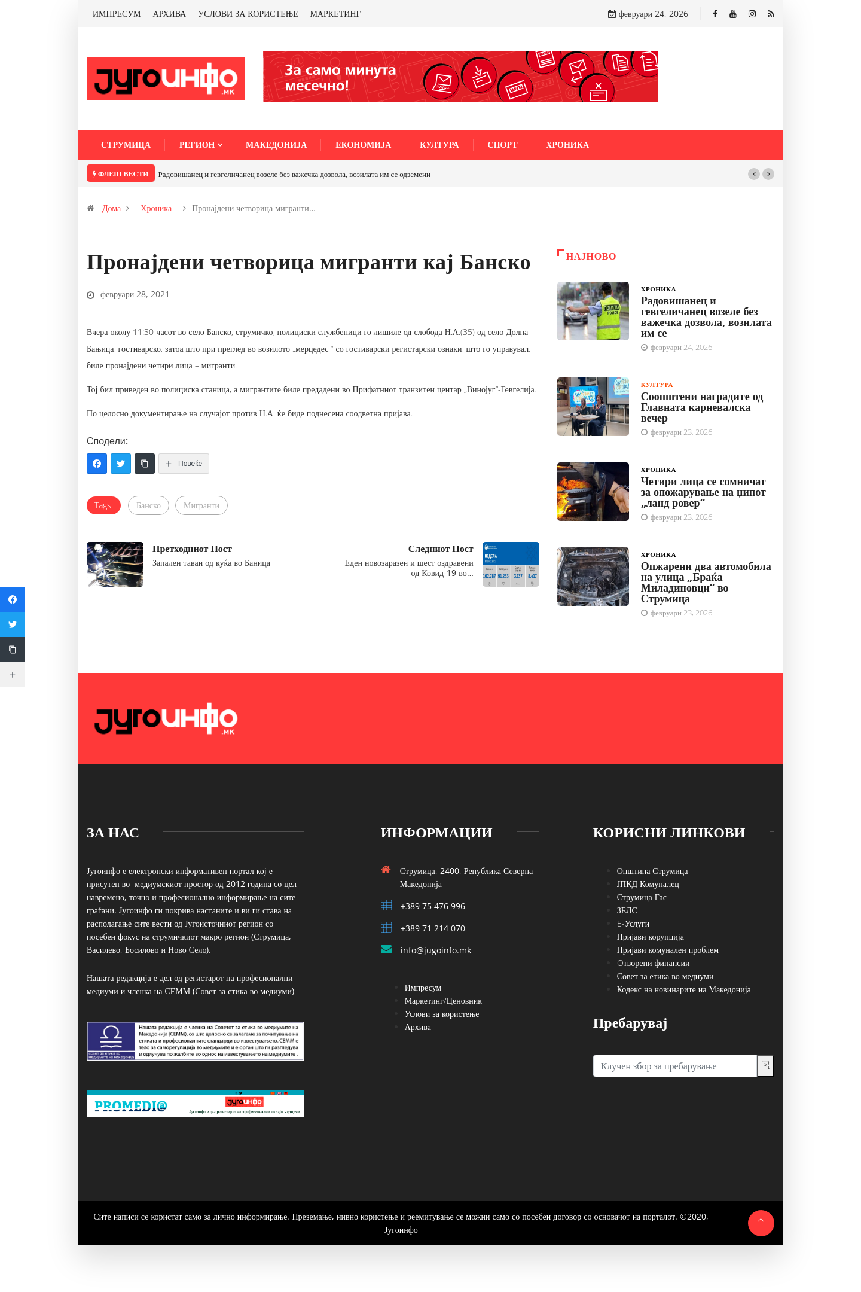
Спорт (503, 144)
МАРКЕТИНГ (335, 13)
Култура (439, 144)
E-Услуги (633, 923)
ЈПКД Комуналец (648, 883)
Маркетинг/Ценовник (443, 1000)
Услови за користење (442, 1013)
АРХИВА (170, 13)
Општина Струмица (652, 870)
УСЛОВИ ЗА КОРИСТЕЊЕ (248, 13)
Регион (197, 144)
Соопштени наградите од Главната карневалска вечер (702, 407)
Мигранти (201, 505)
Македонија (276, 144)
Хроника (568, 144)
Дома (111, 208)
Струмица (126, 144)
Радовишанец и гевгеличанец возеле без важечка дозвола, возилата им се (706, 316)
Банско (148, 505)
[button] (754, 174)
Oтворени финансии (653, 962)
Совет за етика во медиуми (665, 976)
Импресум (423, 987)
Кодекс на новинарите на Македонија (684, 989)
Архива (418, 1026)
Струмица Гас (642, 897)
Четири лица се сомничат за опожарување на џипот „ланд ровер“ (703, 492)
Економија (363, 144)
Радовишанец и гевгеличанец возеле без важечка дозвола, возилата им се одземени (294, 174)
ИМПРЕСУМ (117, 13)
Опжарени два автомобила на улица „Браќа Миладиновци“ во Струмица (706, 582)
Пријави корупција (650, 936)
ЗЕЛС (627, 910)
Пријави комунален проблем (668, 949)
